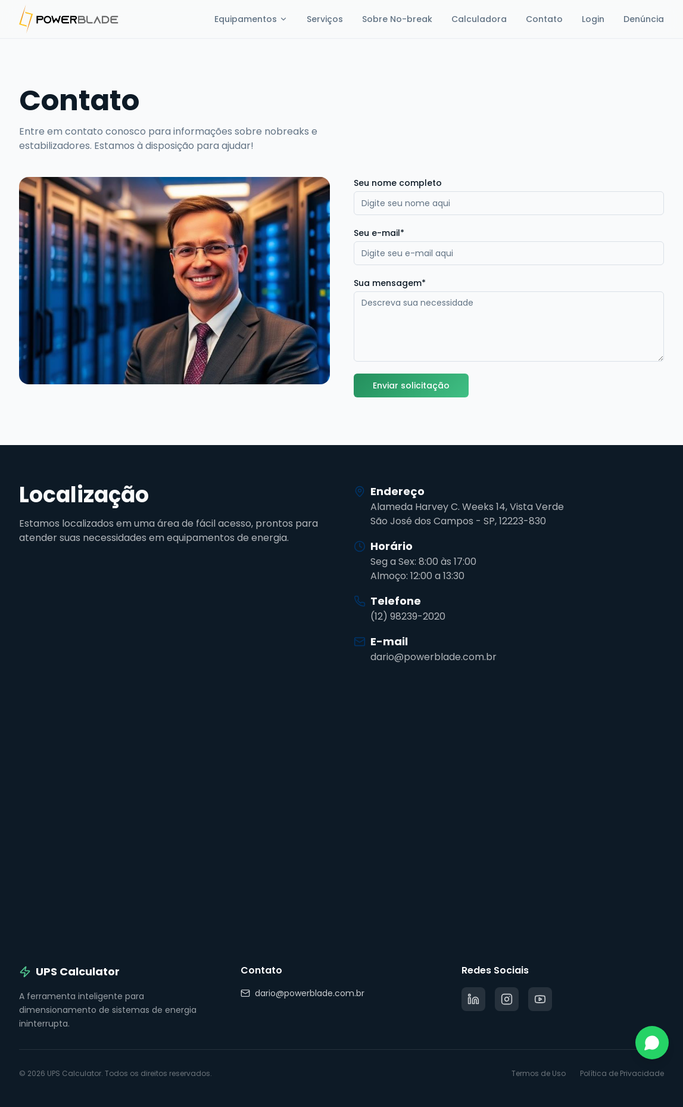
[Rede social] (473, 999)
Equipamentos (251, 19)
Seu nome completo (398, 183)
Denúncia (643, 19)
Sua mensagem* (390, 283)
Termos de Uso (539, 1073)
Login (593, 19)
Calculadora (479, 19)
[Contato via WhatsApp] (652, 1042)
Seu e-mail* (379, 233)
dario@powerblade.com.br (302, 993)
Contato (544, 19)
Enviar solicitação (411, 385)
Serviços (325, 19)
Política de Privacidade (622, 1073)
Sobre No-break (397, 19)
